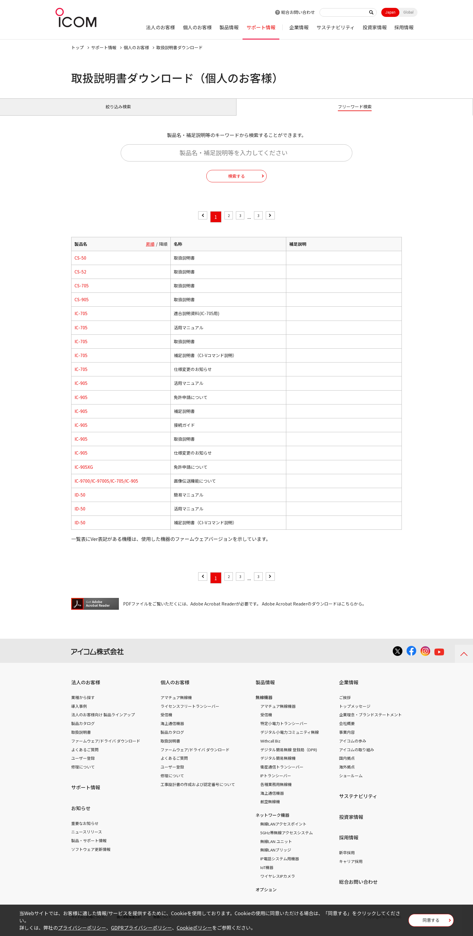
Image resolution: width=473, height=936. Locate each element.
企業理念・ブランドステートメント (370, 721)
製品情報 (229, 27)
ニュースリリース (86, 839)
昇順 (150, 251)
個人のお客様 (197, 27)
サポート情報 (260, 27)
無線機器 (264, 704)
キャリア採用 (351, 868)
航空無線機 (270, 808)
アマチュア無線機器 (278, 713)
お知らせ (80, 815)
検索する (236, 183)
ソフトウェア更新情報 (90, 856)
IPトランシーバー (275, 782)
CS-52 (80, 279)
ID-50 (80, 502)
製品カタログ (83, 730)
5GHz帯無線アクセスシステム (286, 839)
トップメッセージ (354, 713)
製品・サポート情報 (88, 847)
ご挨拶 (345, 704)
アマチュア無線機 (176, 704)
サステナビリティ (335, 27)
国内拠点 (347, 765)
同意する (431, 922)
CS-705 (82, 292)
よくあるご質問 (85, 756)
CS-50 (80, 265)
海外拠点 (347, 774)
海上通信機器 (172, 730)
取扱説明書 (81, 739)
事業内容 (347, 739)
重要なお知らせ (85, 830)
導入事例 (79, 713)
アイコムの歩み (352, 748)
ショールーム (351, 782)
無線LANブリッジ (275, 857)
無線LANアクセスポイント (283, 831)
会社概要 (347, 730)
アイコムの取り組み (356, 756)
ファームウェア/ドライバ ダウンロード (105, 748)
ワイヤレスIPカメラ (277, 883)
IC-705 (81, 320)
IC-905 (81, 390)
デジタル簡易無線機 (278, 765)
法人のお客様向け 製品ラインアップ (103, 721)
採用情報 (404, 27)
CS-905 (82, 306)
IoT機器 (266, 874)
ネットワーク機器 (272, 822)
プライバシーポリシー (82, 927)
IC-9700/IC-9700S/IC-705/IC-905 (106, 488)
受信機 (166, 721)
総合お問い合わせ (298, 12)
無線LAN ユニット (276, 848)
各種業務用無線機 (276, 791)
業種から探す (83, 704)
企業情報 (299, 27)
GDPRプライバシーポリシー (141, 927)
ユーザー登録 (83, 765)
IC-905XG (84, 474)
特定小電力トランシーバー (283, 730)
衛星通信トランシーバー (281, 774)
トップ (77, 47)
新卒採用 (347, 859)
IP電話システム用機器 (279, 865)
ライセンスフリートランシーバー (189, 713)
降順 (163, 251)
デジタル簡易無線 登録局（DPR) (288, 756)
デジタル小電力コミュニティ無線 (289, 739)
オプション (266, 896)
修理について (83, 774)
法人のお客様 (160, 27)
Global (408, 12)
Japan (390, 12)
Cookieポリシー (194, 927)
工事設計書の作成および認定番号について (197, 791)
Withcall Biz (270, 748)
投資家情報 (375, 27)
